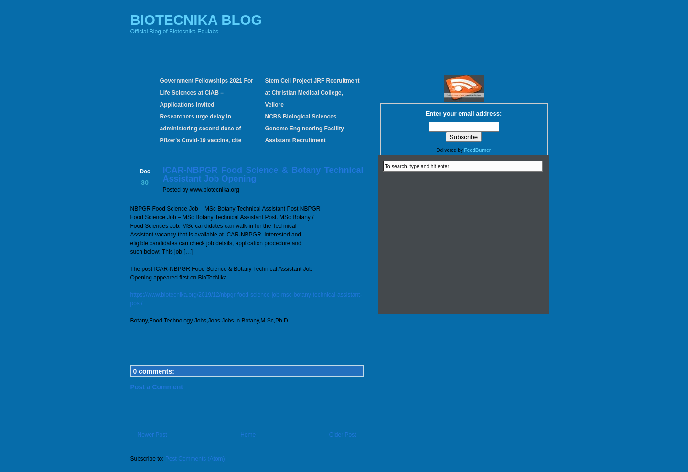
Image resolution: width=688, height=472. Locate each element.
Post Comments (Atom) (195, 458)
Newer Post (152, 434)
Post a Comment (156, 387)
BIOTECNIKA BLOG (196, 20)
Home (248, 434)
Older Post (342, 434)
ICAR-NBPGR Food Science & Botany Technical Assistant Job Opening (263, 174)
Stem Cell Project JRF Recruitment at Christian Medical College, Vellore (312, 92)
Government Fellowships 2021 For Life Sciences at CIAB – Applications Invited (206, 92)
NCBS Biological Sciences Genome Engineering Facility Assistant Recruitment (304, 128)
